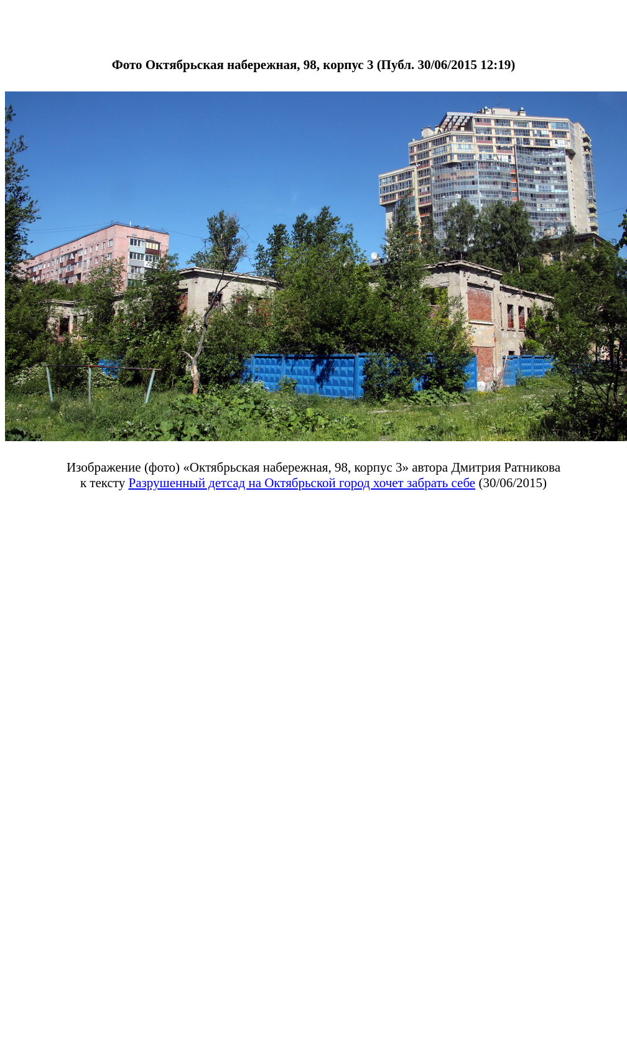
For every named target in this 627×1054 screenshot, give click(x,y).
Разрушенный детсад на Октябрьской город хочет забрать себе (302, 482)
